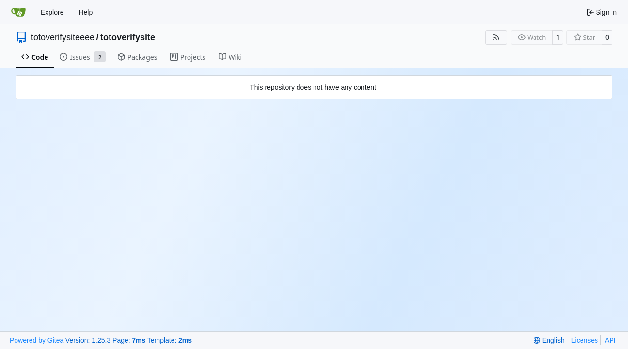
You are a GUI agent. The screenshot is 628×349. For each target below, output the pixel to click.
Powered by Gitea (36, 340)
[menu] (549, 340)
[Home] (18, 12)
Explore (52, 12)
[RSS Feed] (496, 37)
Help (85, 12)
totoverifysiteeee (62, 37)
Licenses (584, 340)
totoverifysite (127, 37)
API (610, 340)
